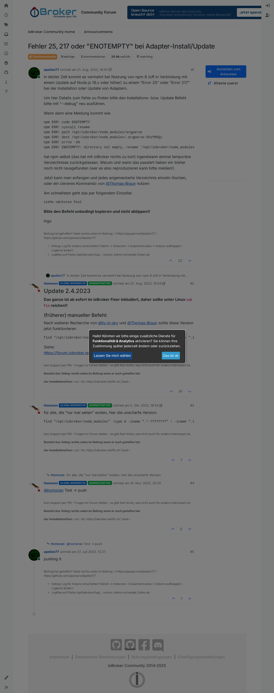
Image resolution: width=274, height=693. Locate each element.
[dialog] (137, 346)
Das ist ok (171, 355)
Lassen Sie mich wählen (112, 355)
